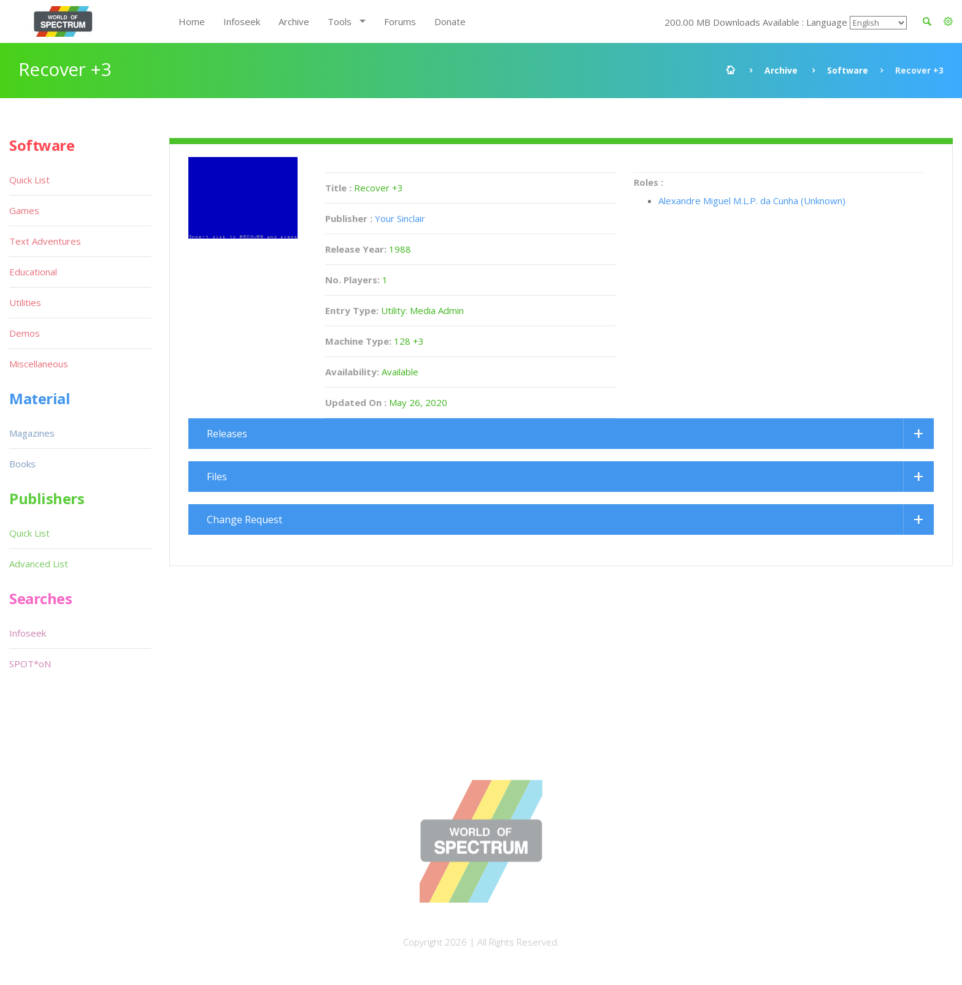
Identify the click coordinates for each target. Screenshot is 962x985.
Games (24, 210)
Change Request (244, 519)
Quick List (29, 180)
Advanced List (38, 564)
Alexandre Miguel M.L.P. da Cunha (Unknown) (751, 200)
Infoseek (241, 21)
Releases (227, 433)
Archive (294, 21)
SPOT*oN (30, 663)
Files (217, 476)
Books (22, 464)
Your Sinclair (400, 218)
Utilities (25, 302)
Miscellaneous (38, 364)
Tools (340, 21)
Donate (450, 21)
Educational (33, 272)
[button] (948, 21)
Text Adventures (45, 241)
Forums (400, 21)
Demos (24, 333)
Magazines (32, 433)
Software (847, 70)
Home (192, 21)
